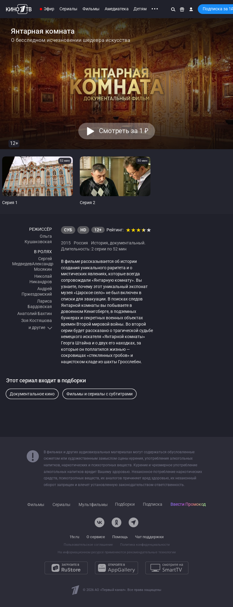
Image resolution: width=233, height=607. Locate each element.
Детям (140, 8)
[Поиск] (173, 9)
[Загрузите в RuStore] (66, 568)
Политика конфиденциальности (145, 545)
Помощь (120, 537)
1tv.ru (74, 537)
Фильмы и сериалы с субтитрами (99, 393)
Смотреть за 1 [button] (123, 131)
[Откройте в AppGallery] (116, 568)
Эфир (49, 8)
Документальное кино (32, 393)
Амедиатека (117, 8)
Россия (81, 242)
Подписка (152, 504)
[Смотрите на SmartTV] (166, 568)
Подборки (125, 504)
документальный (127, 242)
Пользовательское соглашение (88, 545)
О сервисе (95, 537)
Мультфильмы (93, 504)
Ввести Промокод (188, 504)
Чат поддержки (149, 537)
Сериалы (68, 8)
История (99, 242)
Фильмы (91, 8)
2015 (66, 242)
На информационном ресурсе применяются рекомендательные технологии (117, 552)
